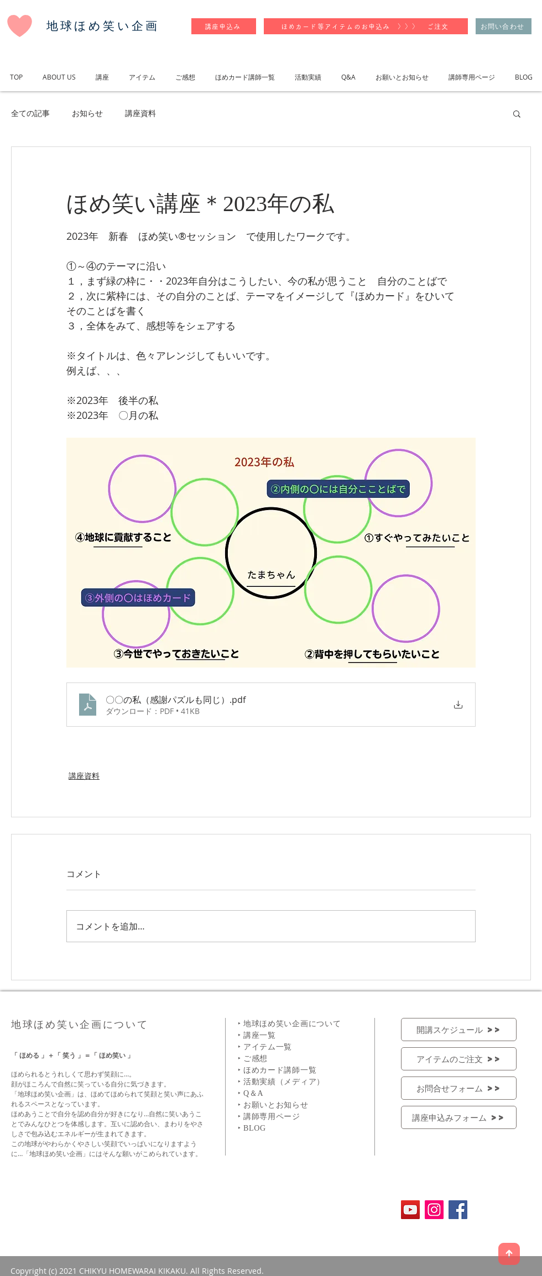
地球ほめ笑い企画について (292, 1024)
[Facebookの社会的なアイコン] (458, 1209)
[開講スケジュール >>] (459, 1029)
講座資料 (140, 113)
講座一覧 (259, 1035)
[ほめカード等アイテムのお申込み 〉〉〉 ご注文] (366, 26)
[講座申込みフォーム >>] (459, 1117)
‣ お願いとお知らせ (273, 1105)
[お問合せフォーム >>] (459, 1088)
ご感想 (255, 1058)
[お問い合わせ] (503, 26)
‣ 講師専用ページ (269, 1116)
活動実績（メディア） (284, 1082)
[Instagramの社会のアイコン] (434, 1209)
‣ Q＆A (250, 1093)
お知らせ (87, 113)
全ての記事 (30, 113)
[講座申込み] (223, 26)
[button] (517, 113)
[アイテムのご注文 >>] (459, 1058)
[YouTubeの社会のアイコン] (410, 1209)
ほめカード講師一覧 (279, 1070)
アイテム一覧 (267, 1047)
